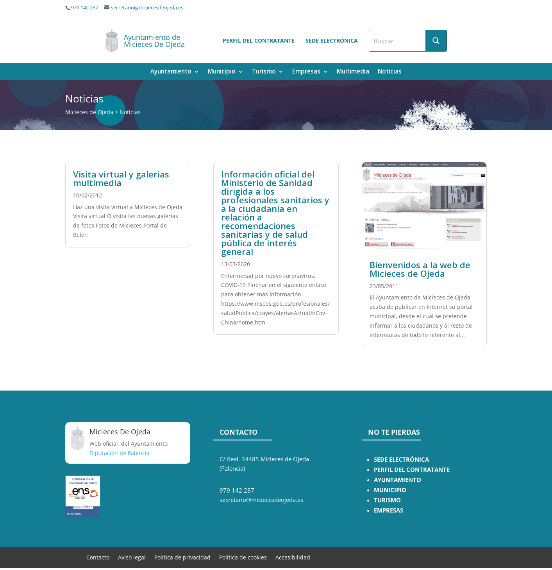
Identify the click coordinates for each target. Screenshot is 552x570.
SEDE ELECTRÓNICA (401, 459)
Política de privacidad (182, 557)
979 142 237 (84, 7)
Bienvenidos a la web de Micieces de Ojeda (420, 269)
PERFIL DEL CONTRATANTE (412, 470)
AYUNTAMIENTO (397, 480)
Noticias (390, 72)
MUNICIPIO (390, 490)
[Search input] (397, 41)
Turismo (264, 72)
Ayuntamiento (170, 72)
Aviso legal (132, 557)
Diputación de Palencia (119, 453)
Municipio (222, 72)
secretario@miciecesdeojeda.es (147, 7)
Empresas (306, 72)
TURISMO (387, 500)
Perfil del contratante (259, 40)
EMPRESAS (388, 510)
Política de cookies (243, 557)
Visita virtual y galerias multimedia (121, 178)
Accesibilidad (292, 557)
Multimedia (353, 72)
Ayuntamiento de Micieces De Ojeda (154, 40)
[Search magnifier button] (436, 40)
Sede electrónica (331, 40)
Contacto (97, 557)
